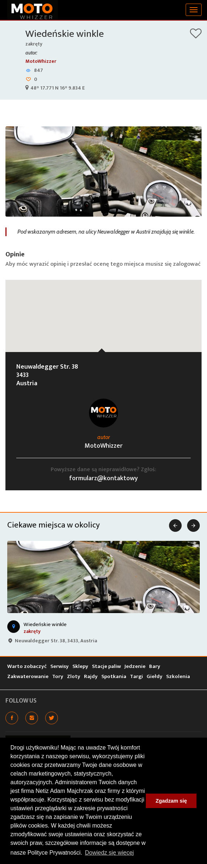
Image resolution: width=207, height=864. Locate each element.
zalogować (186, 264)
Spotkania (113, 676)
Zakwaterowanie (27, 676)
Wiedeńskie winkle (64, 33)
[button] (103, 309)
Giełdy (154, 676)
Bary (154, 666)
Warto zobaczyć (27, 666)
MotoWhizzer (40, 61)
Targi (136, 676)
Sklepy (80, 666)
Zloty (73, 676)
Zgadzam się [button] (171, 801)
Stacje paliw (106, 666)
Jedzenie (134, 666)
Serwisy (59, 666)
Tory (57, 676)
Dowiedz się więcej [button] (109, 853)
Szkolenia (178, 676)
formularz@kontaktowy (103, 478)
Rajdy (91, 676)
